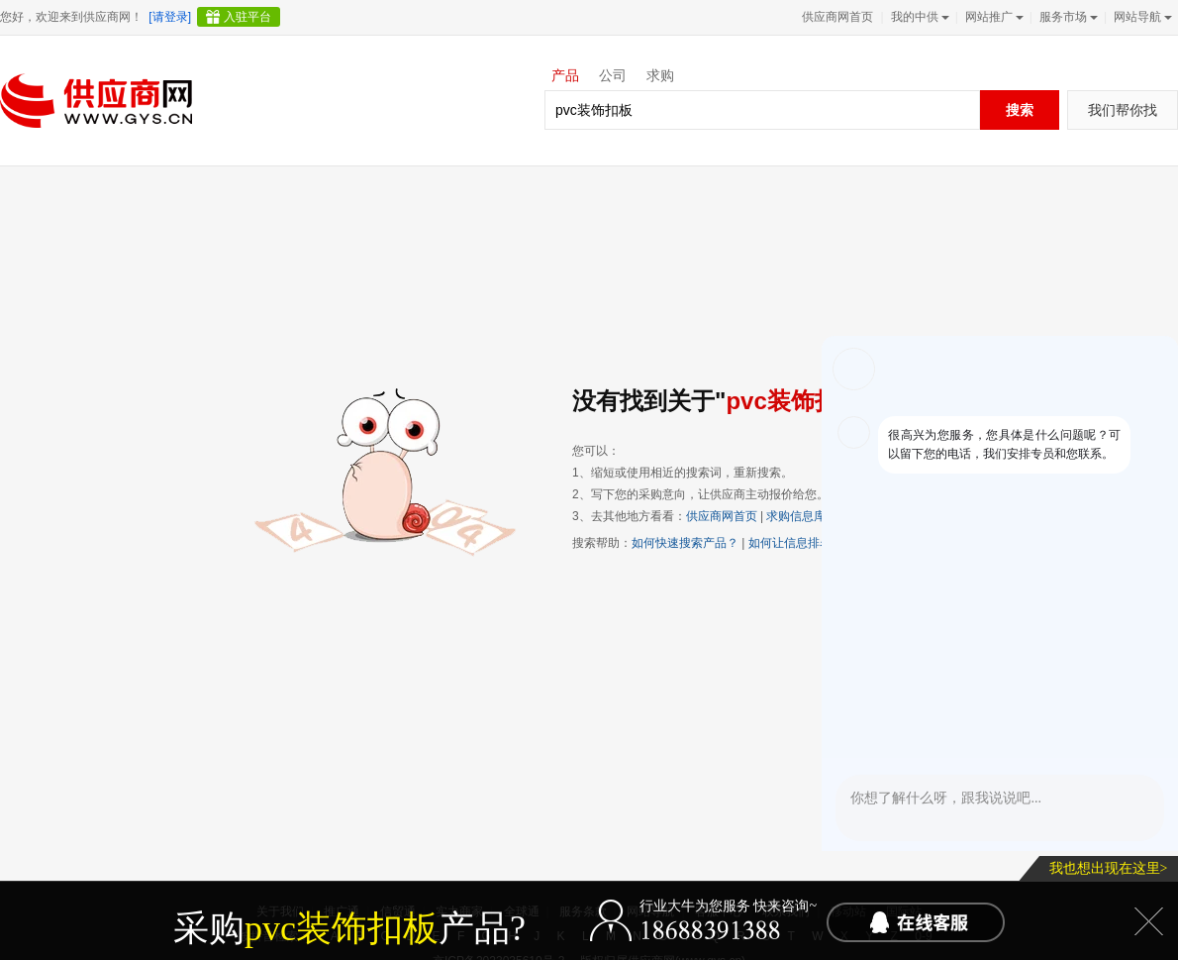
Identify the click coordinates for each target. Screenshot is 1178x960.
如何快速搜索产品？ (685, 543)
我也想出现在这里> (1108, 868)
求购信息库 (796, 516)
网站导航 (1141, 17)
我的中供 (918, 17)
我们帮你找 (1122, 110)
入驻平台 (247, 17)
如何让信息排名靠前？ (807, 543)
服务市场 (1066, 17)
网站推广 (992, 17)
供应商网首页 (837, 17)
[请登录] (169, 17)
